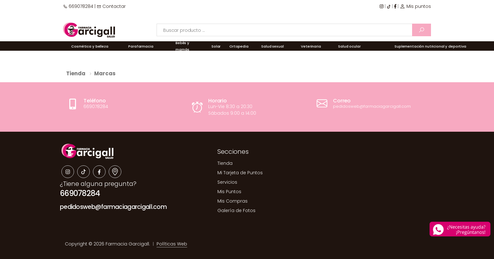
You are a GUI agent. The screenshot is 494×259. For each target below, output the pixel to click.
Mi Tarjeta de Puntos (240, 173)
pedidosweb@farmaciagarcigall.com (113, 207)
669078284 (78, 6)
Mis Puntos (229, 191)
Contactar (111, 6)
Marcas (105, 73)
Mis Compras (232, 201)
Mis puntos (415, 6)
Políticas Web (172, 244)
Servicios (227, 182)
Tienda (75, 73)
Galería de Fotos (236, 210)
